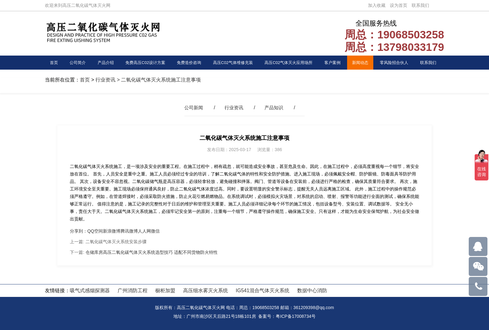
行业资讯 (105, 79)
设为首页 (398, 5)
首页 (55, 62)
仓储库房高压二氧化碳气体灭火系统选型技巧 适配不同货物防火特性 (151, 252)
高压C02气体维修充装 (233, 62)
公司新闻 (192, 107)
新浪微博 (111, 231)
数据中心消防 (312, 290)
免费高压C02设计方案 (142, 62)
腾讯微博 (129, 231)
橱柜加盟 (165, 290)
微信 (155, 231)
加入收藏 (376, 5)
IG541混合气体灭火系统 (262, 290)
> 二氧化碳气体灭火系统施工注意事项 (158, 79)
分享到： (78, 231)
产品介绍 (102, 62)
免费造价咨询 (188, 62)
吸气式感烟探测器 (90, 290)
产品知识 (275, 107)
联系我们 (420, 5)
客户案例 (339, 62)
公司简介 (76, 62)
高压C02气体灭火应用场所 (293, 62)
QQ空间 (95, 231)
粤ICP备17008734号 (296, 316)
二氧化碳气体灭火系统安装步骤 (116, 241)
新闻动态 (365, 62)
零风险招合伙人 (398, 62)
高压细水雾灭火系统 (205, 290)
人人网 (144, 231)
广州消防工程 (133, 290)
